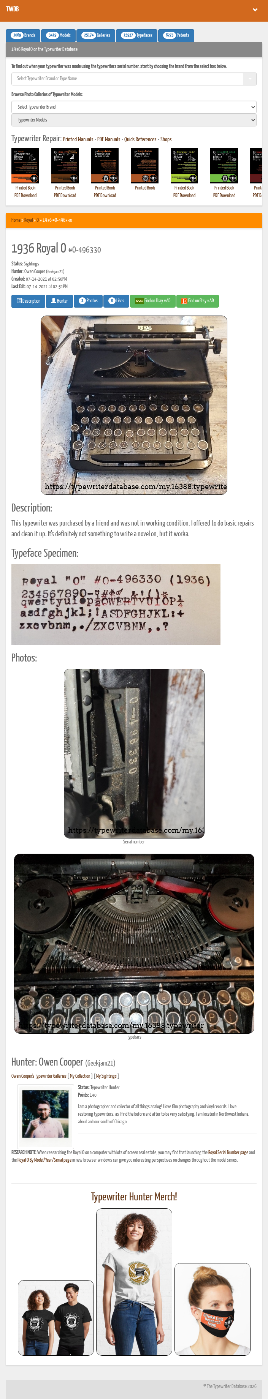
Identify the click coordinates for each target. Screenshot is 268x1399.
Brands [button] (23, 35)
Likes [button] (116, 300)
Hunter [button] (59, 301)
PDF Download (25, 195)
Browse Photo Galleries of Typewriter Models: (47, 94)
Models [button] (58, 35)
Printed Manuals (78, 139)
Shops (166, 139)
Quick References (140, 139)
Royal (28, 220)
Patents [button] (176, 35)
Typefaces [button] (136, 35)
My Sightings (106, 1076)
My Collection (80, 1076)
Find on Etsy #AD (197, 301)
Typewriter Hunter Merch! (134, 1197)
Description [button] (28, 301)
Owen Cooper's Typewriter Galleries (39, 1076)
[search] (134, 107)
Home (16, 220)
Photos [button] (88, 300)
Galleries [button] (95, 35)
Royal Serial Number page (228, 1152)
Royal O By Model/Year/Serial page (44, 1160)
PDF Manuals (109, 139)
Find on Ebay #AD (153, 301)
